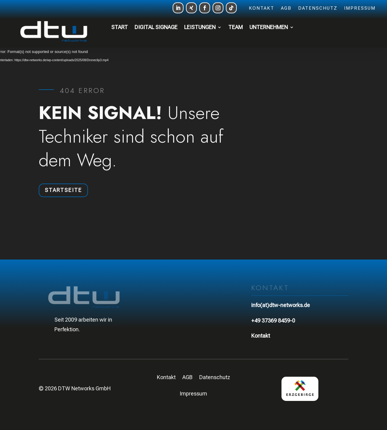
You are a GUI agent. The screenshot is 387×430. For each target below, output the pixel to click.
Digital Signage (156, 27)
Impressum (360, 8)
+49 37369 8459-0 (273, 320)
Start (119, 27)
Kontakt (261, 8)
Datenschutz (317, 8)
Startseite (63, 190)
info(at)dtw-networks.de (280, 305)
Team (235, 27)
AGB (286, 8)
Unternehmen (268, 27)
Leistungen (200, 27)
